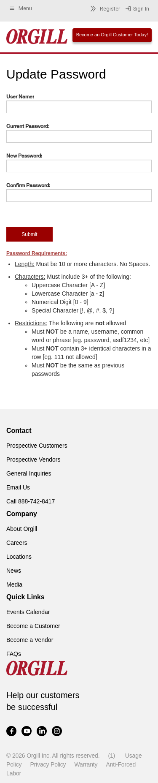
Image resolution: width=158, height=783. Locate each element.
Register (104, 8)
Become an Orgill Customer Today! (112, 34)
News (13, 570)
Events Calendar (28, 612)
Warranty (85, 764)
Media (14, 584)
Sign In (137, 8)
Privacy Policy (48, 764)
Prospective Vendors (33, 459)
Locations (19, 556)
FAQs (13, 653)
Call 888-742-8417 (30, 501)
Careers (16, 542)
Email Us (18, 487)
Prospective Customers (36, 445)
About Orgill (21, 528)
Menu (20, 8)
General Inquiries (28, 473)
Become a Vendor (29, 639)
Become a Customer (33, 626)
